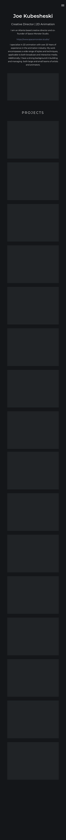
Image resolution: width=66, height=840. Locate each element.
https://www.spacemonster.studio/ (33, 39)
